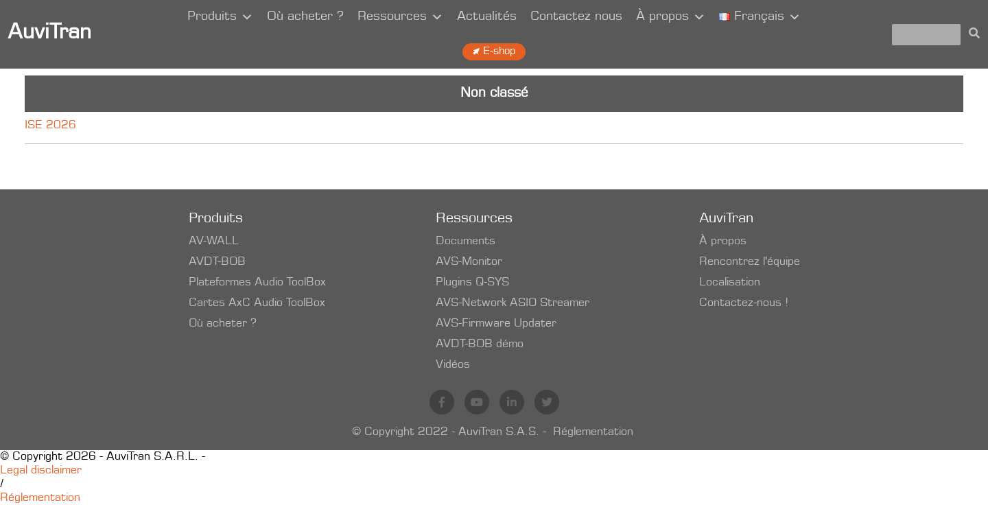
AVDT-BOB (217, 262)
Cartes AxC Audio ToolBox (257, 303)
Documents (465, 241)
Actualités (487, 17)
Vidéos (453, 365)
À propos (670, 17)
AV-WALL (214, 241)
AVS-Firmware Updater (496, 323)
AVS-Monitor (469, 262)
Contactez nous (576, 17)
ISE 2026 (50, 125)
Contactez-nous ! (743, 303)
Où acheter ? (305, 17)
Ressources (400, 17)
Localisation (729, 282)
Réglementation (593, 432)
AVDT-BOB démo (480, 344)
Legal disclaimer (41, 470)
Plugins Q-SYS (472, 282)
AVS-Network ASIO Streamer (512, 303)
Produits (220, 17)
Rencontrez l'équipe (749, 262)
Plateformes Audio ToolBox (257, 282)
